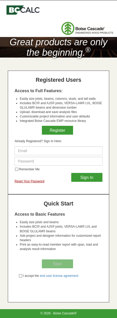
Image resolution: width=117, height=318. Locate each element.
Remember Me (27, 169)
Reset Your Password (29, 181)
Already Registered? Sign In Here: (38, 141)
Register (57, 130)
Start (57, 264)
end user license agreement (58, 276)
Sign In (86, 177)
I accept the (48, 276)
